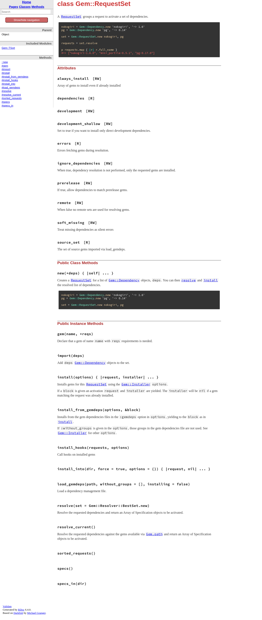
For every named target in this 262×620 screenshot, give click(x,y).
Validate (7, 606)
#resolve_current (11, 94)
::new (5, 62)
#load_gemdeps (11, 87)
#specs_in (7, 105)
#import (6, 69)
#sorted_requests (11, 98)
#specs (6, 102)
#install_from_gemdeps (15, 76)
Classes (25, 6)
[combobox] (26, 12)
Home (26, 2)
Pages (13, 6)
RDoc (21, 609)
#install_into (8, 84)
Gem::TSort (8, 48)
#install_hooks (10, 80)
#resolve (6, 91)
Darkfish (18, 612)
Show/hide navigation (27, 20)
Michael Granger (36, 612)
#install (6, 73)
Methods (38, 6)
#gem (5, 65)
